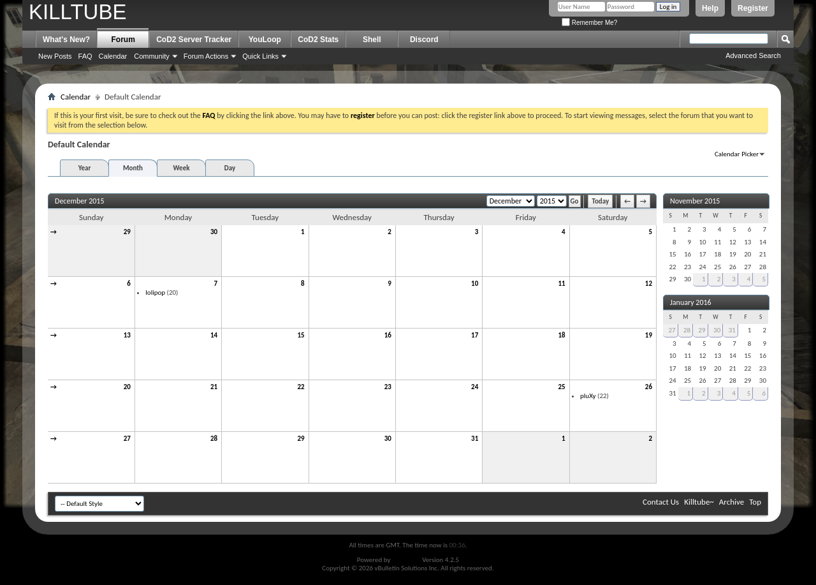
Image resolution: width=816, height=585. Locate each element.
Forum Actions (206, 56)
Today (600, 201)
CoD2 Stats (318, 39)
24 (474, 387)
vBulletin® (406, 560)
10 (474, 283)
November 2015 (695, 200)
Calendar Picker (737, 154)
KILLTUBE (77, 12)
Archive (731, 502)
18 (561, 335)
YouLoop (265, 39)
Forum (123, 39)
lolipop (155, 292)
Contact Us (661, 502)
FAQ (85, 56)
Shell (372, 39)
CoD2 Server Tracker (193, 39)
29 (127, 232)
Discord (424, 39)
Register (753, 8)
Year (84, 168)
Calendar (113, 56)
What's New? (66, 39)
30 (213, 232)
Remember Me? (589, 22)
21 (213, 387)
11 (561, 283)
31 (474, 438)
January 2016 (690, 302)
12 (648, 283)
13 (127, 335)
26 (648, 387)
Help (710, 8)
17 (474, 335)
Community (152, 56)
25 (561, 387)
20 (127, 387)
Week (181, 168)
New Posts (55, 56)
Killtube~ (699, 502)
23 (387, 387)
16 (387, 335)
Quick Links (260, 56)
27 (127, 438)
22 (300, 387)
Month (133, 168)
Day (229, 168)
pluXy (588, 396)
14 (213, 335)
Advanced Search (753, 55)
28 (213, 438)
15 (300, 335)
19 (648, 335)
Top (755, 502)
